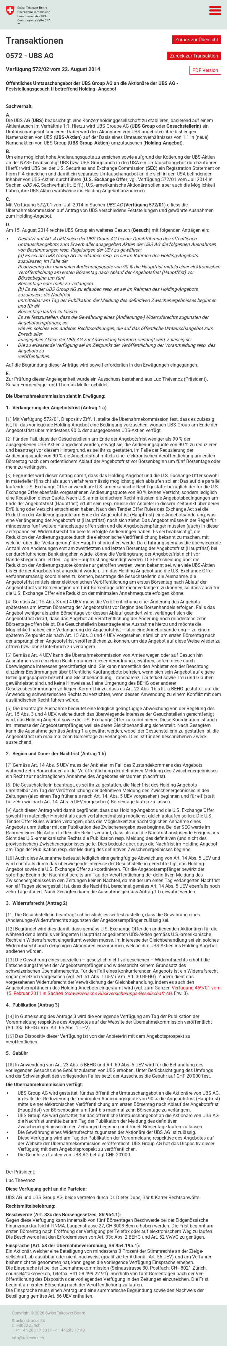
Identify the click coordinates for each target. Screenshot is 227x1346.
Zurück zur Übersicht (196, 39)
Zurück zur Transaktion (194, 56)
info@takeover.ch (28, 1337)
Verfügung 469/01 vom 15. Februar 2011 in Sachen (113, 990)
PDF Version (205, 70)
